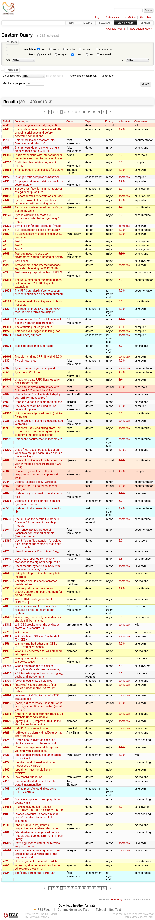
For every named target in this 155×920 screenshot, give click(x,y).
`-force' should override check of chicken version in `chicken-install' (36, 741)
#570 (6, 387)
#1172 (7, 301)
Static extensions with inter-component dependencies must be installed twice (39, 156)
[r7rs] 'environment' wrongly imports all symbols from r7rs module (39, 715)
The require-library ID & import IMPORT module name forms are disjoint (39, 310)
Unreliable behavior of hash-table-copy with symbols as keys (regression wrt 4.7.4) (38, 464)
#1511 (7, 188)
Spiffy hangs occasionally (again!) (36, 125)
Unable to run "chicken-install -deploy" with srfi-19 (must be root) (38, 396)
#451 (6, 406)
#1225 (7, 177)
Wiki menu (21, 632)
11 (89, 112)
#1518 (7, 413)
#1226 (7, 331)
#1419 (7, 843)
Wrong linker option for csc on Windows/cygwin (33, 660)
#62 (5, 861)
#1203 (7, 566)
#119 (6, 781)
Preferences (112, 17)
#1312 (7, 624)
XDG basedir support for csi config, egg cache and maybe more (39, 675)
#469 (6, 253)
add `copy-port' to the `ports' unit (35, 872)
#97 (5, 606)
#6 (4, 249)
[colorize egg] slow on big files (33, 680)
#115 (6, 573)
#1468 (7, 155)
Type (88, 121)
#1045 (7, 703)
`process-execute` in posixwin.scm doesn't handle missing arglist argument (36, 817)
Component (141, 121)
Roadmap (105, 22)
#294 (6, 529)
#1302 (7, 225)
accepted (46, 54)
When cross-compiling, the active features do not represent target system (35, 610)
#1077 (7, 207)
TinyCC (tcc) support (28, 335)
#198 (6, 599)
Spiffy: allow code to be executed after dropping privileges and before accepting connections (38, 133)
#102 (6, 832)
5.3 (120, 162)
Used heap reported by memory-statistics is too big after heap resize (37, 560)
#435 (6, 181)
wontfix (71, 49)
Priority (109, 121)
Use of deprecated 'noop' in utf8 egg (37, 551)
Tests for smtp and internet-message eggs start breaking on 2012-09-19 (38, 266)
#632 (6, 360)
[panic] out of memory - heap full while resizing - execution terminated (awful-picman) (38, 706)
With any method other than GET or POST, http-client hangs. (36, 645)
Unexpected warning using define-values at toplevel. (36, 407)
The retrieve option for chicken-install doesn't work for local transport (38, 321)
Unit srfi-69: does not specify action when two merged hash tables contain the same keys (38, 453)
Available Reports (116, 28)
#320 (6, 308)
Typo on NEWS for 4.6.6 (29, 372)
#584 (6, 471)
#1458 (7, 806)
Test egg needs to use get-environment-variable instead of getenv (39, 255)
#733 (6, 755)
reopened (105, 54)
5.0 (120, 155)
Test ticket (21, 261)
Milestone (124, 121)
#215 (6, 140)
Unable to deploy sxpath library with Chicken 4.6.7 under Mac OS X (37, 388)
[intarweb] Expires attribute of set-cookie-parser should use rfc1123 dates (36, 688)
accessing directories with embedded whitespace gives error (38, 867)
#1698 (7, 519)
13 (99, 112)
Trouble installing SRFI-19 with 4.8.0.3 (38, 356)
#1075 (7, 684)
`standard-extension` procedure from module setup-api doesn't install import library (39, 836)
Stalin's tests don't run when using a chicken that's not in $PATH (37, 149)
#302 (6, 769)
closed (78, 54)
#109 (6, 814)
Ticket (6, 121)
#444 (6, 200)
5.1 (120, 207)
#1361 (7, 501)
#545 (6, 825)
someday (124, 177)
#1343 (7, 379)
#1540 (7, 558)
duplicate (87, 49)
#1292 (7, 439)
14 (104, 112)
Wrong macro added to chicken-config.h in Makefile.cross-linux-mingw (39, 667)
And (8, 59)
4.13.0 (122, 327)
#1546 (7, 617)
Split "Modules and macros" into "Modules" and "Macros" (35, 141)
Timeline (86, 22)
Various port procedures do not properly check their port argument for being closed (38, 592)
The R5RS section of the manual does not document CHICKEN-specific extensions (38, 283)
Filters (13, 42)
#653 (6, 588)
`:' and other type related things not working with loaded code (36, 749)
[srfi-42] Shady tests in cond (32, 728)
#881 (6, 747)
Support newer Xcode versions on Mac (39, 196)
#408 (6, 788)
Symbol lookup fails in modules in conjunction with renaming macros (36, 201)
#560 (6, 372)
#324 (6, 872)
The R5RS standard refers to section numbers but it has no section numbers (39, 292)
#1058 (7, 169)
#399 (6, 319)
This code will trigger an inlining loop (37, 331)
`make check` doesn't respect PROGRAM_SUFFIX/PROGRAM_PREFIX (39, 808)
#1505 (7, 346)
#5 (4, 245)
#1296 (7, 581)
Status (32, 54)
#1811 (7, 713)
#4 (4, 241)
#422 (6, 732)
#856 (6, 643)
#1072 (7, 721)
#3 (4, 261)
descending (56, 75)
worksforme (105, 49)
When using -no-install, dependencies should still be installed (38, 619)
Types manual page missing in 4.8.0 (37, 368)
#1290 (7, 449)
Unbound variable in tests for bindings (38, 402)
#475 (6, 551)
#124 (6, 740)
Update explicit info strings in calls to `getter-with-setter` (38, 502)
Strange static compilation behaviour (37, 177)
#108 (6, 799)
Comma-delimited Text (73, 909)
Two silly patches (25, 360)
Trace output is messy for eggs (34, 346)
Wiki (71, 22)
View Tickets (126, 22)
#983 (6, 420)
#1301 (7, 636)
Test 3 (19, 245)
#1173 (7, 215)
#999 (6, 428)
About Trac (146, 17)
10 (84, 112)
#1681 (7, 335)
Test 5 (19, 249)
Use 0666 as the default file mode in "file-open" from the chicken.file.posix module (38, 522)
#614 (6, 229)
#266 (6, 865)
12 (94, 112)
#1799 (7, 680)
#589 (6, 234)
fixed (43, 49)
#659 (6, 402)
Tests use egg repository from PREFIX (38, 272)
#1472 (7, 728)
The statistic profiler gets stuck (34, 327)
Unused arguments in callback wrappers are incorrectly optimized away (36, 474)
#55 (5, 272)
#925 (6, 265)
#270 (6, 632)
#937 (6, 368)
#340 (6, 125)
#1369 (7, 540)
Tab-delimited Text (108, 909)
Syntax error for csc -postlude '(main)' (38, 225)
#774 (6, 493)
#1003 (7, 290)
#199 (6, 651)
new (91, 54)
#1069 (7, 695)
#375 (6, 658)
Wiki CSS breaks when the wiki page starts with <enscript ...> (37, 626)
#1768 (7, 666)
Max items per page (14, 83)
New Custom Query (141, 28)
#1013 (7, 356)
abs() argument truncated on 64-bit (36, 861)
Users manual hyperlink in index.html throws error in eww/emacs (38, 567)
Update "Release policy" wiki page (36, 482)
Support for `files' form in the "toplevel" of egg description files (39, 190)
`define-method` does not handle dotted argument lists (35, 783)
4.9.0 (122, 129)
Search (145, 22)
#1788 (7, 162)
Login (98, 17)
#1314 (7, 280)
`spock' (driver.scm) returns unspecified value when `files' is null (37, 826)
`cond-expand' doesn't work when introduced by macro (35, 764)
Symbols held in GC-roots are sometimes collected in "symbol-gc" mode (37, 218)
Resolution (29, 49)
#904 (6, 394)
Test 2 (19, 241)
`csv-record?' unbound (28, 777)
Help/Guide (129, 17)
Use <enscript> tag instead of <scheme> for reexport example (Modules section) (34, 533)
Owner (70, 121)
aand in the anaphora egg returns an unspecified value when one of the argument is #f (37, 854)
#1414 (7, 327)
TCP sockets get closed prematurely (37, 229)
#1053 (7, 196)
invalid (56, 49)
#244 (6, 482)
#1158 (7, 850)
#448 (6, 129)
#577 (6, 777)
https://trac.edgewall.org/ (139, 917)
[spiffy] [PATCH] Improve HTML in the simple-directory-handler (38, 722)
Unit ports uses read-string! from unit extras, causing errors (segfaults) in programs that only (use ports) (38, 431)
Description (106, 75)
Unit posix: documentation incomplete (38, 439)
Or (123, 59)
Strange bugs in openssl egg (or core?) (39, 169)
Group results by (12, 75)
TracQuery (116, 899)
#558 (6, 508)
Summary (20, 121)
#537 (6, 147)
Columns (13, 69)
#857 (6, 486)
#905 (6, 460)
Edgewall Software (39, 917)
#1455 (7, 673)
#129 (6, 762)
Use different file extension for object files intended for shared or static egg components (38, 544)
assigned (63, 54)
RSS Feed (44, 909)
